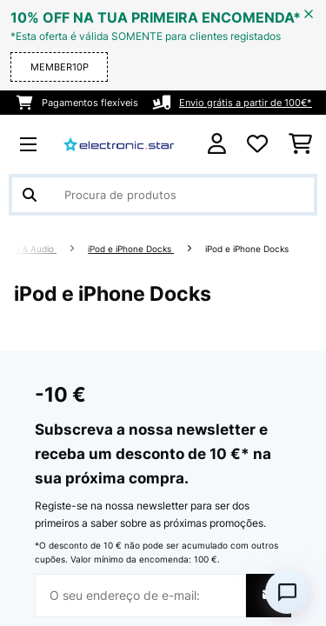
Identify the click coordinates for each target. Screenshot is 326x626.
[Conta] (217, 143)
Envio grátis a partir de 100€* (245, 103)
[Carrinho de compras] (300, 144)
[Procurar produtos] (163, 195)
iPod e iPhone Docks (131, 249)
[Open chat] (287, 592)
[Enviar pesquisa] (30, 194)
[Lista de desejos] (257, 144)
